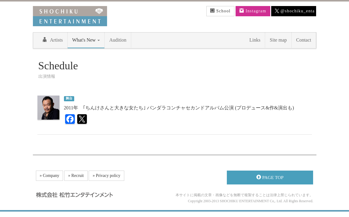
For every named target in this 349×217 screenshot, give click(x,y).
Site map (278, 39)
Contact (303, 39)
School (220, 10)
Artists (52, 39)
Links (254, 39)
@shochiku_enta (295, 11)
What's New (86, 39)
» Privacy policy (106, 175)
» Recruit (76, 175)
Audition (117, 39)
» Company (49, 175)
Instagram (253, 10)
